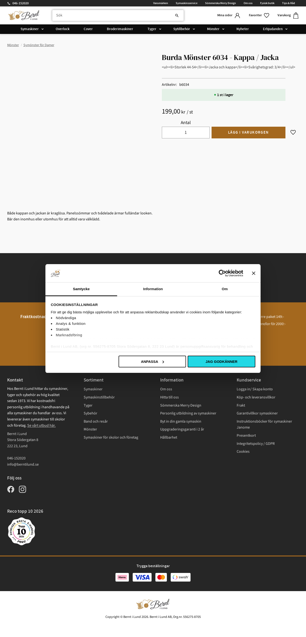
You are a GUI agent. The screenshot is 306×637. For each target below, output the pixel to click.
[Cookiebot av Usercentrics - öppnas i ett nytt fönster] (222, 273)
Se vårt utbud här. (41, 425)
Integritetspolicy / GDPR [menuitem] (256, 443)
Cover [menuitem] (88, 29)
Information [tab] (153, 289)
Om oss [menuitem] (248, 3)
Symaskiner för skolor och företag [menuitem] (111, 437)
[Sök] (177, 15)
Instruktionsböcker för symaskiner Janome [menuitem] (264, 424)
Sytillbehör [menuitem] (181, 29)
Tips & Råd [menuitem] (288, 3)
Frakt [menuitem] (241, 405)
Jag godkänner (221, 361)
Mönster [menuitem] (213, 29)
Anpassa (152, 361)
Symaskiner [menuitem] (30, 29)
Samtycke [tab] (81, 289)
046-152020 (20, 3)
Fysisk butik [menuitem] (267, 3)
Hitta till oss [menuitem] (169, 397)
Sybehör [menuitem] (90, 413)
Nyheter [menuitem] (242, 29)
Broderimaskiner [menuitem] (120, 29)
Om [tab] (225, 289)
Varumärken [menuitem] (160, 3)
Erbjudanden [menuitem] (273, 29)
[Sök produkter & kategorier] (118, 15)
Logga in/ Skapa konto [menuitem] (255, 389)
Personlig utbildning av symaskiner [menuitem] (188, 413)
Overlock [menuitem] (63, 29)
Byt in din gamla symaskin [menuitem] (180, 421)
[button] (259, 15)
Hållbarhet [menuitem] (168, 437)
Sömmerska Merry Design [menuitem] (220, 3)
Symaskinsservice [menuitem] (186, 3)
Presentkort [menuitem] (246, 435)
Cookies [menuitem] (243, 451)
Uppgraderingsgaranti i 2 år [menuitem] (182, 429)
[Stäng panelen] (253, 273)
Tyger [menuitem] (152, 29)
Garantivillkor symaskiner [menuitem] (257, 413)
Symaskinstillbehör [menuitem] (99, 397)
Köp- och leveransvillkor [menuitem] (256, 397)
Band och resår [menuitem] (96, 421)
